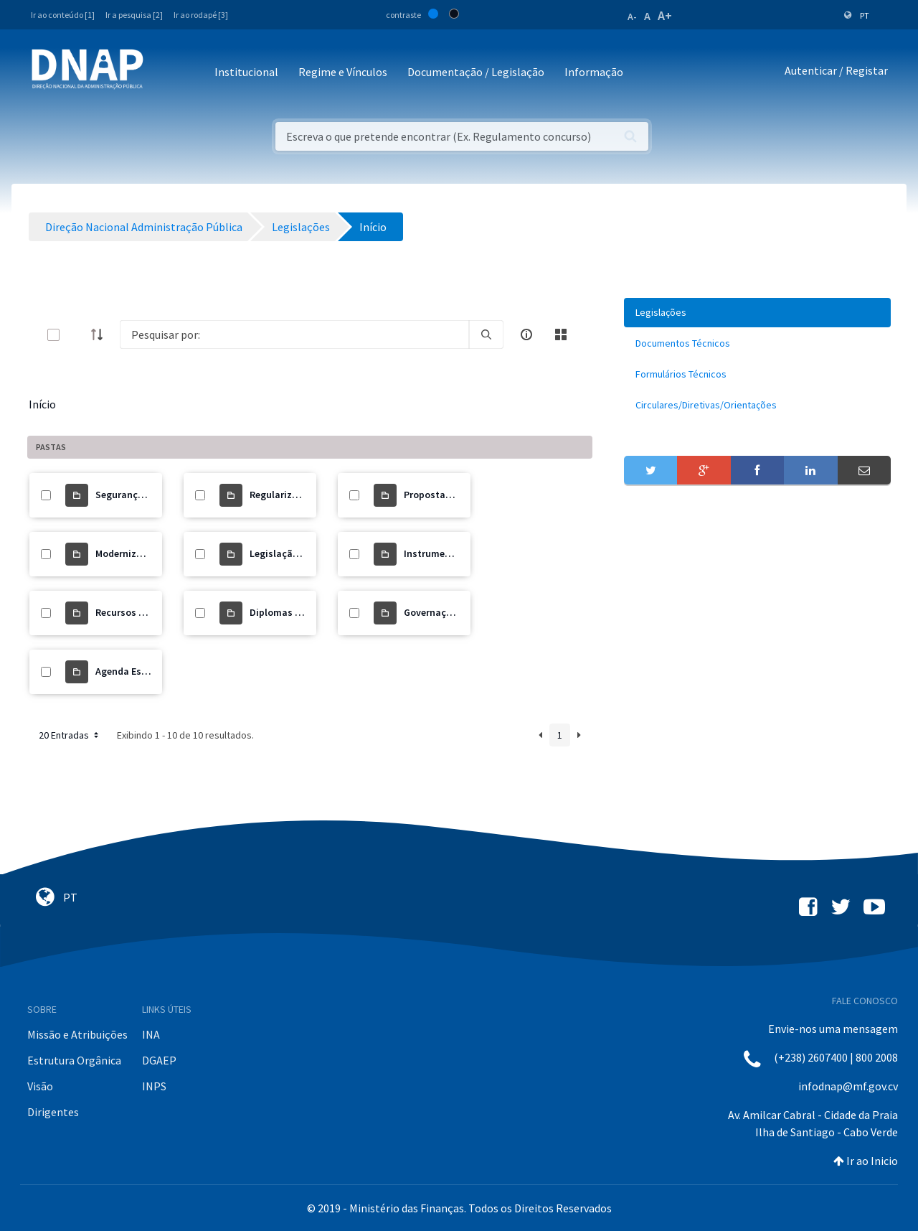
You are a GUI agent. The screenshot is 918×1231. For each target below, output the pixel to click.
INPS (154, 1086)
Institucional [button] (246, 72)
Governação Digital (447, 612)
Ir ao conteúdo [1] (63, 14)
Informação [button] (593, 72)
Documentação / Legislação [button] (475, 72)
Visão (40, 1086)
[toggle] (76, 335)
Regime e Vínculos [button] (342, 72)
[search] (486, 334)
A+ (665, 15)
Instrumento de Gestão (456, 553)
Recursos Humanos (138, 612)
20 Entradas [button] (70, 735)
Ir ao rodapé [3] (201, 14)
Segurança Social (134, 494)
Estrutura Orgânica (74, 1060)
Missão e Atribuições (77, 1034)
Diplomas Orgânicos (295, 612)
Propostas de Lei (441, 494)
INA (151, 1034)
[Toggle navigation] (164, 73)
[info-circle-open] (526, 334)
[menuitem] (757, 312)
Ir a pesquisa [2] (134, 14)
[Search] (294, 334)
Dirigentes (53, 1112)
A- (632, 16)
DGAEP (159, 1060)
